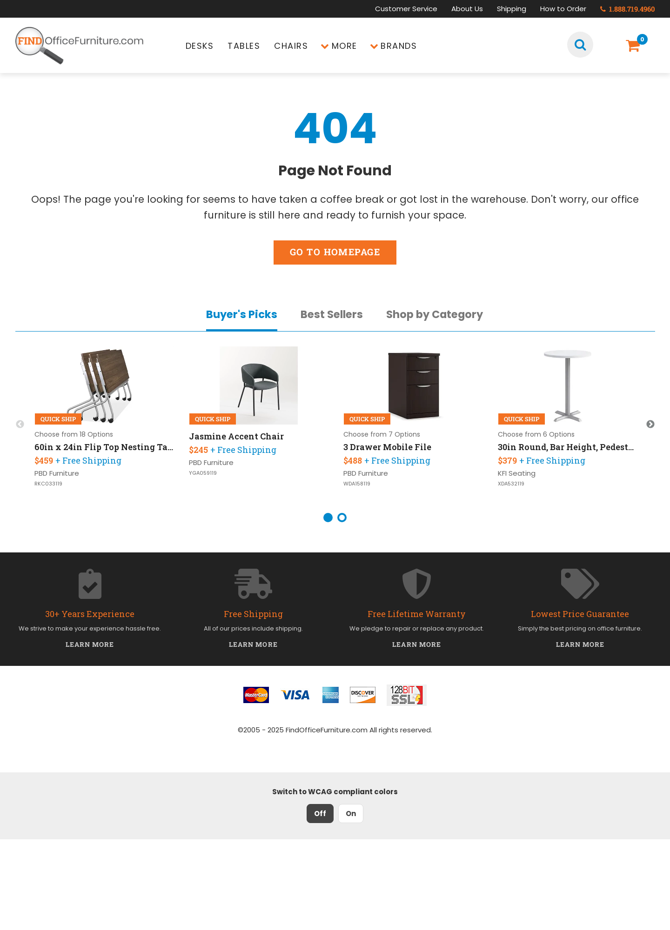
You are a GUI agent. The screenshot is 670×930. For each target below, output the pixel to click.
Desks (200, 46)
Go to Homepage (335, 252)
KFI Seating (517, 473)
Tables (244, 46)
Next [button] (650, 424)
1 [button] (328, 517)
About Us (467, 8)
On (351, 813)
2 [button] (342, 517)
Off (320, 813)
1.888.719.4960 (627, 8)
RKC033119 (48, 483)
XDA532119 (511, 483)
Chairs (291, 46)
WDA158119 (356, 483)
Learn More (90, 644)
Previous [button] (20, 424)
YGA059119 (203, 473)
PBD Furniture (56, 473)
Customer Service (406, 8)
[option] (104, 425)
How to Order (563, 8)
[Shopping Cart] (634, 46)
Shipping (511, 8)
